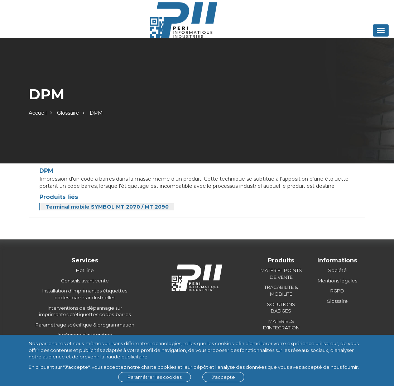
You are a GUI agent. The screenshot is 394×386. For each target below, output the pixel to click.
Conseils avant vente (85, 280)
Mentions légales (337, 280)
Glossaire (68, 113)
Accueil (38, 113)
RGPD (337, 291)
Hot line (85, 270)
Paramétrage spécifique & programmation (84, 325)
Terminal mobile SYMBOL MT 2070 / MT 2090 (107, 207)
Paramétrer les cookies (155, 377)
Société (337, 270)
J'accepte (223, 377)
